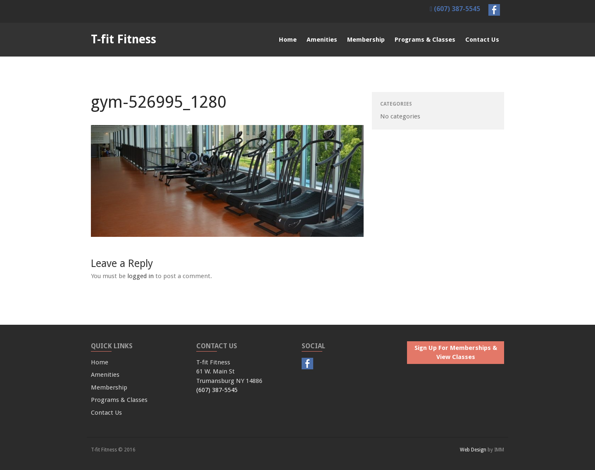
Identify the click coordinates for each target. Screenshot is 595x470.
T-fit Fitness (123, 39)
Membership (366, 39)
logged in (140, 276)
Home (288, 39)
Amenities (322, 39)
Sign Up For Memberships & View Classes (455, 352)
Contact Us (482, 39)
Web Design (473, 450)
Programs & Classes (425, 39)
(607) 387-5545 (455, 9)
